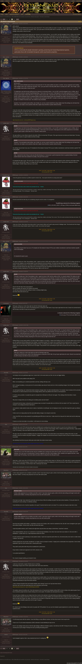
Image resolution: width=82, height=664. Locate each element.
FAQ (2, 14)
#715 (13, 470)
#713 (13, 424)
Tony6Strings (6, 175)
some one (6, 123)
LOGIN (73, 1)
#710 (13, 303)
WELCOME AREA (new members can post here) (21, 16)
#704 (13, 123)
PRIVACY (7, 1)
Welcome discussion (35, 16)
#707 (13, 221)
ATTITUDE (27, 14)
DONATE (13, 1)
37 (14, 19)
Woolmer (6, 470)
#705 (13, 175)
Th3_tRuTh (6, 78)
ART (22, 14)
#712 (13, 372)
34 (6, 19)
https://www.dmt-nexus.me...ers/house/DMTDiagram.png (24, 120)
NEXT (17, 19)
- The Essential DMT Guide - (47, 171)
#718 (13, 561)
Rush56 (6, 372)
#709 (13, 271)
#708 (13, 241)
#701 (13, 23)
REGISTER (79, 1)
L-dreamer (6, 303)
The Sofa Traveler (6, 446)
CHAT (2, 1)
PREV (4, 19)
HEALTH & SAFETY (14, 14)
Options (79, 21)
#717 (13, 511)
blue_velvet (6, 23)
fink (6, 424)
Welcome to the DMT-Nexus (5, 16)
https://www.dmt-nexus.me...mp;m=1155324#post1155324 (26, 587)
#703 (13, 78)
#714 (13, 446)
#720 (13, 634)
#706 (13, 197)
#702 (13, 57)
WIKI (6, 14)
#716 (13, 488)
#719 (13, 616)
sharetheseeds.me (18, 48)
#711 (13, 325)
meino (6, 634)
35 (9, 19)
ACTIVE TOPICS (77, 14)
